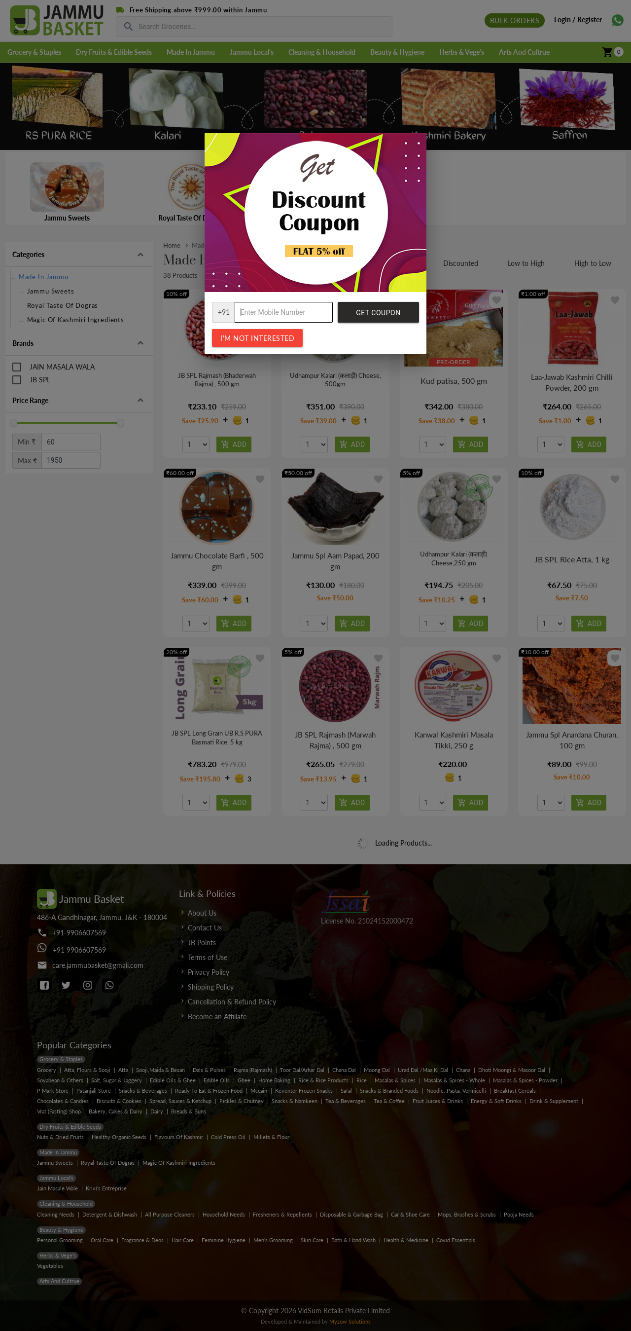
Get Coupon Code (378, 316)
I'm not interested (257, 338)
